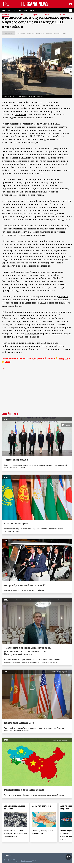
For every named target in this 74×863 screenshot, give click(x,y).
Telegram (63, 358)
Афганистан (21, 33)
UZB (25, 10)
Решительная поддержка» (50, 157)
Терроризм (31, 33)
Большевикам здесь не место (14, 807)
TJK (14, 10)
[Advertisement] (37, 394)
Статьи (20, 15)
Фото (47, 15)
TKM (19, 10)
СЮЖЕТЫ (61, 15)
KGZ (9, 10)
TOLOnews (20, 114)
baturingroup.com (26, 861)
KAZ (3, 10)
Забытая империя (41, 806)
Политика (40, 33)
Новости (5, 15)
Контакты (8, 855)
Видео (34, 15)
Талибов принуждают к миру (56, 33)
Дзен (8, 361)
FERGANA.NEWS (35, 4)
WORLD (32, 10)
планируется (32, 333)
